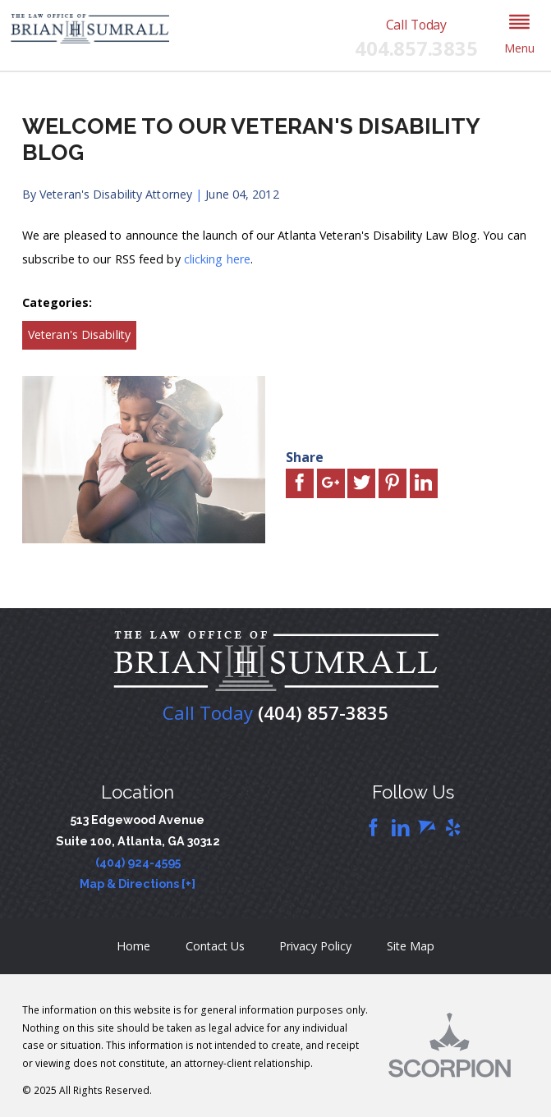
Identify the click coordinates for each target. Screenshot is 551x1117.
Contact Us (215, 946)
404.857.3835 (416, 49)
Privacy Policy (315, 946)
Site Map (410, 946)
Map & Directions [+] (137, 883)
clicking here (217, 259)
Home (133, 946)
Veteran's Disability (79, 334)
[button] (520, 35)
